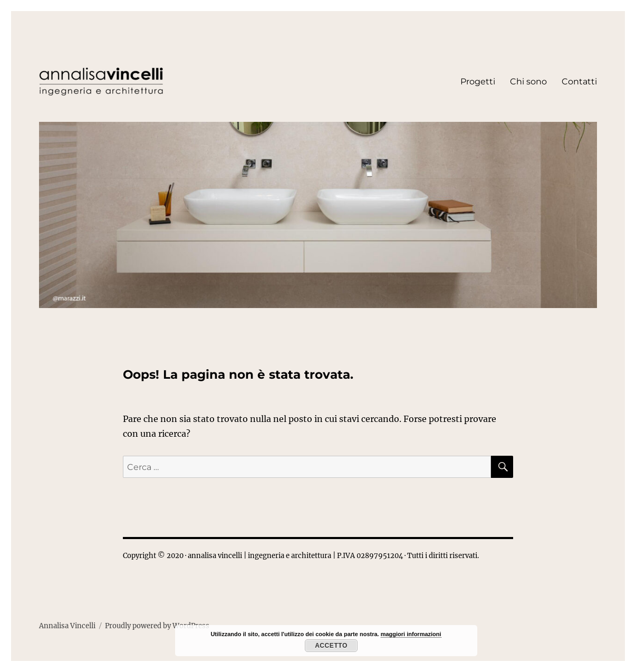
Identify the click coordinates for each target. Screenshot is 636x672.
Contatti (579, 81)
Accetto (331, 645)
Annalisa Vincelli (67, 625)
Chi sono (528, 81)
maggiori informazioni (411, 634)
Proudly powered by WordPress (157, 625)
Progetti (477, 81)
